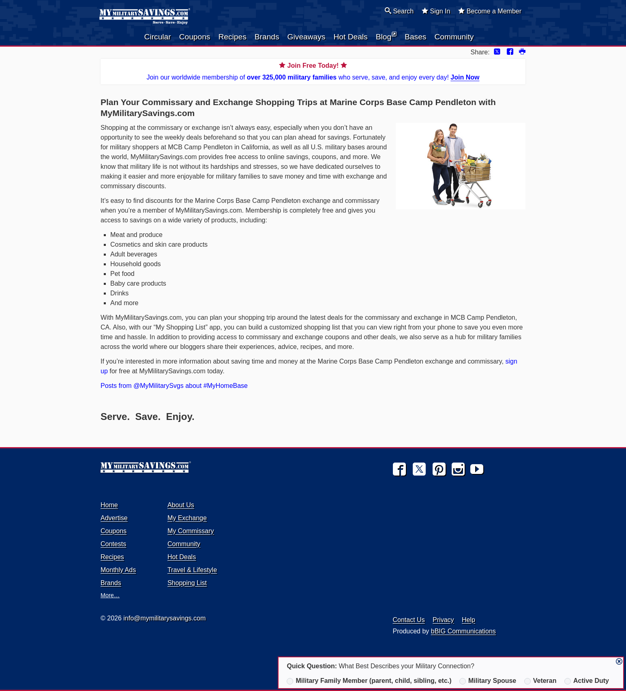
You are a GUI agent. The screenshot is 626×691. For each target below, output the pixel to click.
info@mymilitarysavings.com (164, 618)
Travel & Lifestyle (192, 569)
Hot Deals (350, 36)
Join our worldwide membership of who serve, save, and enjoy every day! (313, 71)
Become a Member (489, 11)
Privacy (443, 619)
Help (468, 619)
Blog (386, 36)
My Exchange (187, 517)
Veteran (540, 681)
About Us (180, 505)
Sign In (436, 11)
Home (109, 505)
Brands (267, 36)
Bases (415, 36)
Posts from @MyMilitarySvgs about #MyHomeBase (174, 385)
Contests (113, 543)
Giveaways (306, 36)
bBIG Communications (463, 631)
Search (399, 11)
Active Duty (586, 681)
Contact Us (409, 619)
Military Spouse (487, 681)
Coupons (194, 36)
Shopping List (187, 582)
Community (454, 36)
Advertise (114, 517)
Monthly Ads (118, 569)
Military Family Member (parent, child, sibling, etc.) (369, 681)
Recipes (232, 36)
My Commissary (190, 530)
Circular (157, 36)
